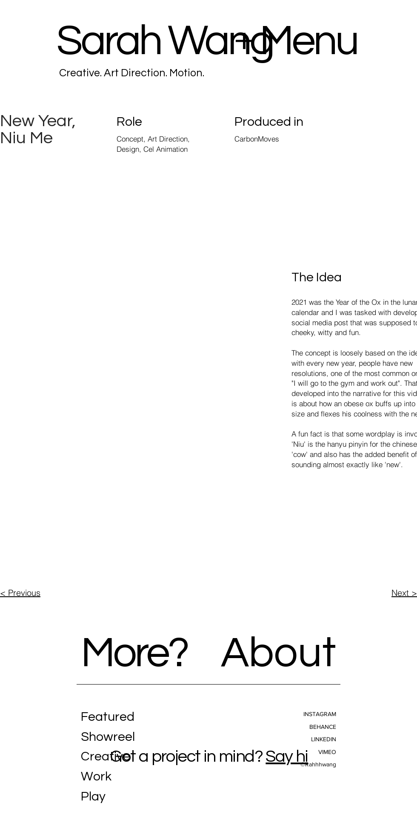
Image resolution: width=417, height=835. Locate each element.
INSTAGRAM (319, 714)
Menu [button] (308, 41)
